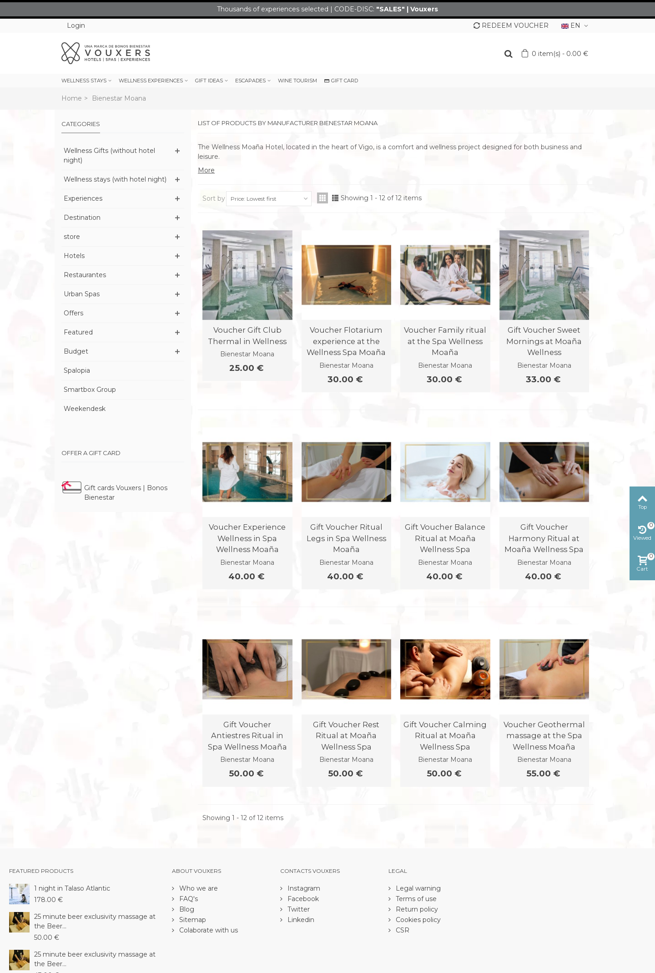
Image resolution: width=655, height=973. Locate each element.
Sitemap (191, 920)
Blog (185, 909)
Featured (78, 332)
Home (71, 98)
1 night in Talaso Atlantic (72, 888)
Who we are (197, 888)
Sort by (213, 198)
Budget (76, 351)
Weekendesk (85, 409)
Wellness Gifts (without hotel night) (109, 155)
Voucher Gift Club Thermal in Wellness (247, 335)
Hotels (74, 256)
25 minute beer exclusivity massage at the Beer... (95, 921)
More (206, 170)
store (72, 237)
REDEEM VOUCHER (511, 25)
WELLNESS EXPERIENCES (151, 80)
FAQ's (187, 899)
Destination (82, 217)
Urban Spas (82, 294)
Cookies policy (417, 920)
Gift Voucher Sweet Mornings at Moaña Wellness (544, 341)
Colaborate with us (207, 930)
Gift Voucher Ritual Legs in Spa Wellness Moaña (346, 538)
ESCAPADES (250, 80)
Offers (73, 313)
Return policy (416, 909)
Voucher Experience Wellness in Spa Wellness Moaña (247, 538)
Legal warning (417, 888)
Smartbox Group (90, 389)
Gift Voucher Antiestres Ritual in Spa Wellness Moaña (247, 735)
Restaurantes (85, 275)
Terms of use (415, 899)
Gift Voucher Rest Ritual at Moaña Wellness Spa (346, 735)
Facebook (302, 899)
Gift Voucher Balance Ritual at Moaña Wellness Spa (445, 538)
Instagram (303, 888)
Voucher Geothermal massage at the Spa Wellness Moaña (544, 735)
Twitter (298, 909)
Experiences (83, 198)
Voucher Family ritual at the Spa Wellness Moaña (445, 341)
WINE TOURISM (297, 80)
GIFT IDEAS (209, 80)
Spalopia (77, 370)
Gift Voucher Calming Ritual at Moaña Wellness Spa (445, 735)
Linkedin (300, 920)
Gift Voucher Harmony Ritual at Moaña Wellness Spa (544, 538)
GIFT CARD (341, 80)
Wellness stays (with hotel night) (115, 179)
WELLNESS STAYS (83, 80)
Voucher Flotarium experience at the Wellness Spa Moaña (346, 341)
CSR (401, 930)
